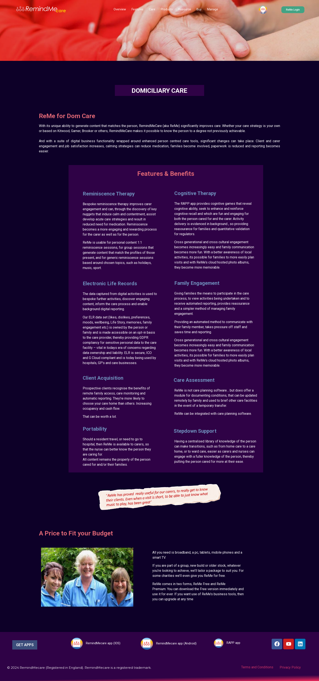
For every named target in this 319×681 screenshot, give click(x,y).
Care (152, 9)
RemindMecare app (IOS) (103, 643)
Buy (199, 9)
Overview (120, 9)
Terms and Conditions (257, 667)
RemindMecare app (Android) (176, 643)
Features (137, 9)
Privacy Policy (290, 667)
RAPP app (233, 643)
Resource (184, 9)
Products (167, 9)
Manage (212, 9)
